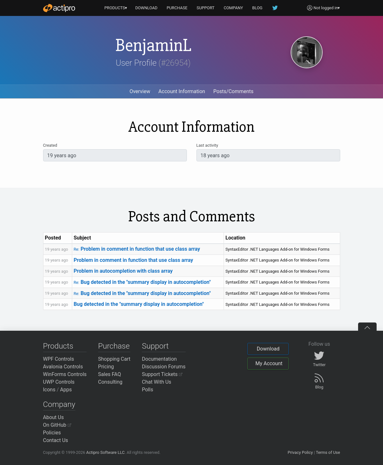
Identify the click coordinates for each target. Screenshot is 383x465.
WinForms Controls (65, 374)
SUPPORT (206, 7)
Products (58, 346)
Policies (52, 433)
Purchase (114, 346)
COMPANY (233, 7)
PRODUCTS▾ (115, 7)
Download (268, 349)
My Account (268, 363)
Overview (139, 91)
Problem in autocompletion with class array (122, 271)
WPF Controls (58, 359)
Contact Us (55, 440)
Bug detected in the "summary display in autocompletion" (142, 282)
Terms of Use (328, 452)
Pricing (106, 367)
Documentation (159, 359)
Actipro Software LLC (105, 452)
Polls (147, 390)
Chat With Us (156, 382)
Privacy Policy (300, 452)
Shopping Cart (114, 359)
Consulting (110, 382)
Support (155, 346)
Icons (49, 390)
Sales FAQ (109, 374)
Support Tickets (162, 374)
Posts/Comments (233, 91)
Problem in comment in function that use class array (136, 249)
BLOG (257, 7)
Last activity (207, 145)
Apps (66, 390)
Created (50, 145)
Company (59, 404)
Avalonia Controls (63, 367)
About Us (53, 417)
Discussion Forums (164, 367)
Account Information (181, 91)
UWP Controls (59, 382)
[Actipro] (59, 8)
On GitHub (57, 425)
